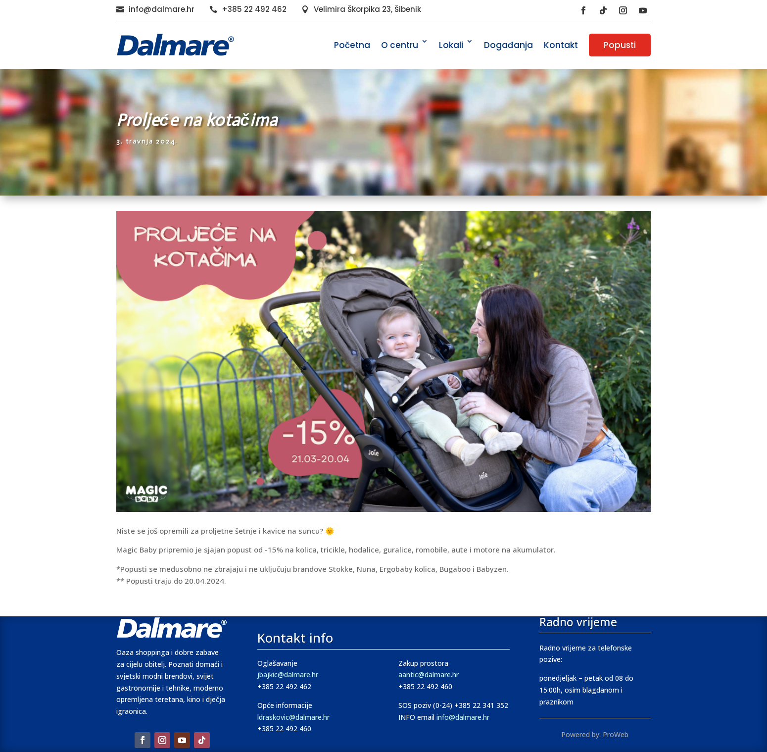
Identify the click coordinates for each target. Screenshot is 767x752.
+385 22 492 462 (254, 9)
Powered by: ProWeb (594, 734)
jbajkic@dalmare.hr (287, 674)
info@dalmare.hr (161, 9)
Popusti (620, 45)
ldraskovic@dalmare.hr (293, 717)
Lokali (451, 45)
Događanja (508, 45)
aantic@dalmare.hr (428, 674)
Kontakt (561, 45)
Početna (352, 45)
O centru (399, 45)
